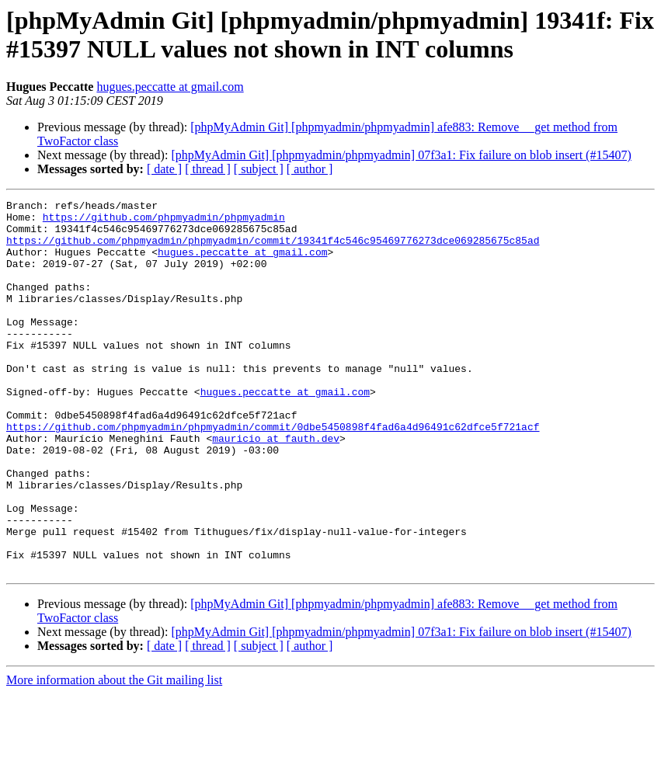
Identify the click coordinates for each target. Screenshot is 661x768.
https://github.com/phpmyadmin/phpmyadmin (164, 221)
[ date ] (164, 168)
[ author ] (310, 168)
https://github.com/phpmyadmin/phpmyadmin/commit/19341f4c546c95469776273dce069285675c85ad (272, 249)
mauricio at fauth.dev (275, 487)
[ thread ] (208, 168)
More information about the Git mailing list (114, 754)
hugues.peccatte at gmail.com (169, 86)
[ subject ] (259, 168)
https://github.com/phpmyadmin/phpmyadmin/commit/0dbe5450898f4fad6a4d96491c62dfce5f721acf (272, 473)
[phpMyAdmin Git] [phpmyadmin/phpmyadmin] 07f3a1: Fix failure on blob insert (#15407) (401, 155)
